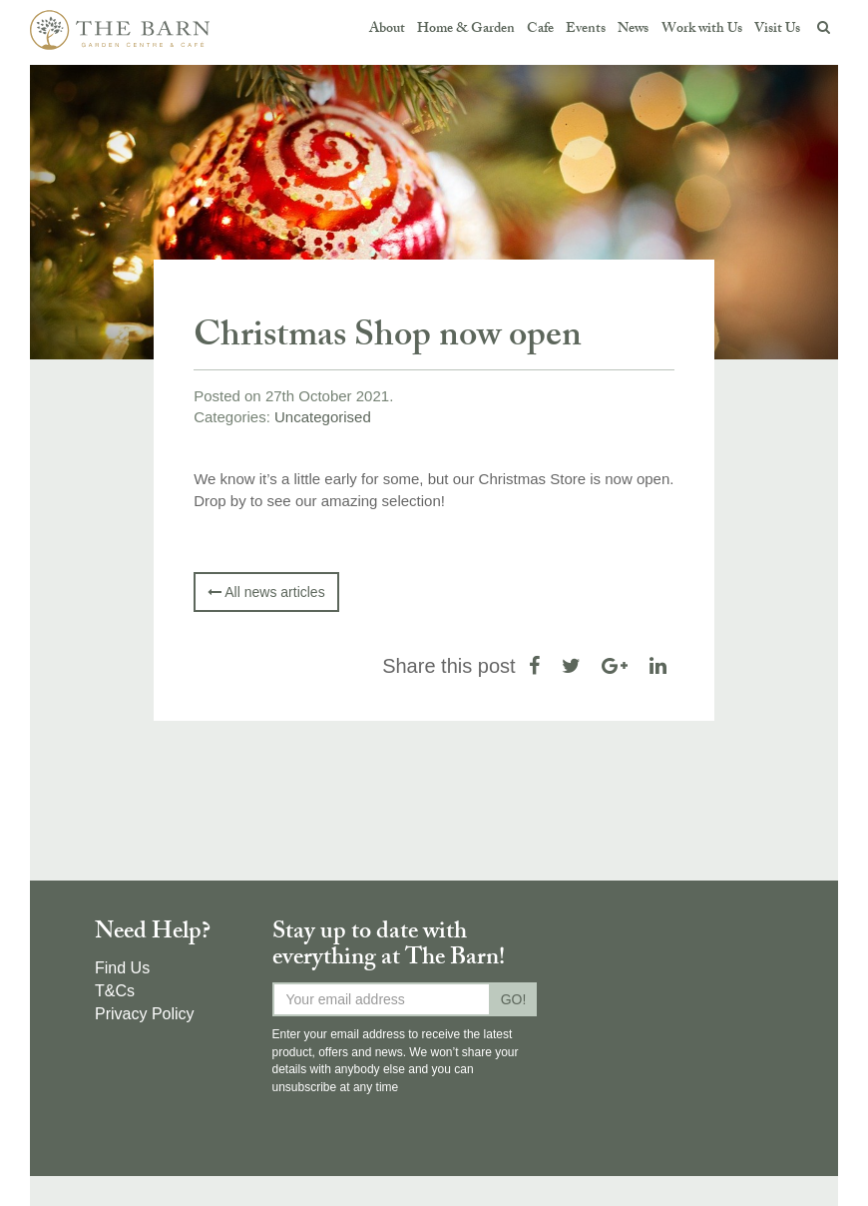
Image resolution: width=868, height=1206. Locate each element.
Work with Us (701, 29)
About (387, 29)
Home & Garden (466, 29)
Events (586, 29)
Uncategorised (322, 416)
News (633, 29)
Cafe (540, 29)
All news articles (266, 592)
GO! (514, 999)
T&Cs (115, 990)
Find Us (122, 967)
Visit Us (777, 29)
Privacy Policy (145, 1013)
